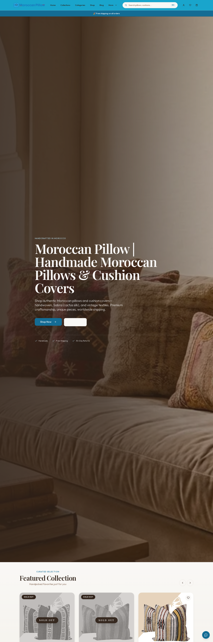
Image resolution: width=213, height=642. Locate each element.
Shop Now (48, 321)
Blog (102, 5)
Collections (65, 5)
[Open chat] (206, 635)
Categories (80, 5)
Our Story (75, 322)
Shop (92, 5)
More (113, 5)
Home (53, 5)
